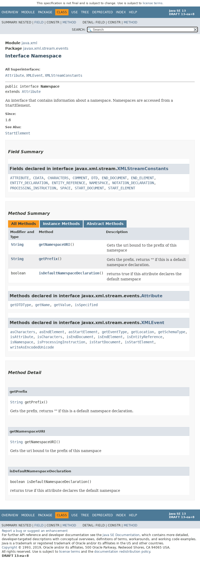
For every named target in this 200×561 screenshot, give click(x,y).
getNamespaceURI (54, 244)
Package (45, 12)
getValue (62, 305)
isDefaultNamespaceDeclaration (69, 273)
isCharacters (49, 337)
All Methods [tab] (23, 224)
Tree (85, 12)
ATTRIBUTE (19, 178)
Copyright (9, 547)
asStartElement (83, 332)
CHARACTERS (58, 178)
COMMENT (80, 178)
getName (42, 305)
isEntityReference (144, 337)
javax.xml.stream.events (45, 48)
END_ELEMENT (142, 178)
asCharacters (22, 332)
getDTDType (20, 305)
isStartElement (139, 342)
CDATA (38, 178)
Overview (10, 12)
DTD (94, 178)
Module (28, 12)
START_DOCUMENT (89, 188)
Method (69, 22)
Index (121, 12)
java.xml (29, 43)
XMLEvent (34, 75)
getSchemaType (171, 332)
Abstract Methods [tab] (105, 224)
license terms (152, 3)
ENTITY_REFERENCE (68, 183)
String (17, 244)
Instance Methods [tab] (61, 224)
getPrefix (48, 259)
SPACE (65, 188)
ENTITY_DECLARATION (29, 183)
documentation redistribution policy (122, 551)
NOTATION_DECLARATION (133, 183)
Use (74, 12)
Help (133, 12)
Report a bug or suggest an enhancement (35, 531)
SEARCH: (78, 29)
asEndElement (51, 332)
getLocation (142, 332)
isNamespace (21, 342)
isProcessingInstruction (61, 342)
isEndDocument (79, 337)
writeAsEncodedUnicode (32, 347)
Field (38, 22)
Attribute (14, 75)
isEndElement (110, 337)
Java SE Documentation (121, 535)
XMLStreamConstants (63, 75)
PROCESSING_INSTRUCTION (33, 188)
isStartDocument (105, 342)
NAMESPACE (98, 183)
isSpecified (86, 305)
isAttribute (21, 337)
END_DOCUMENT (114, 178)
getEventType (114, 332)
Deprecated (102, 12)
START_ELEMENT (121, 188)
